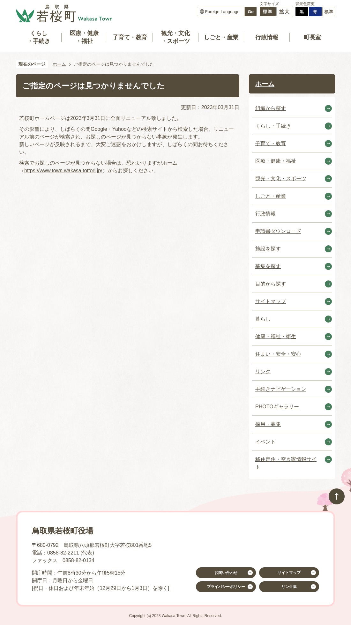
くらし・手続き (38, 37)
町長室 (312, 37)
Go (251, 11)
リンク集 (289, 586)
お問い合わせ (225, 572)
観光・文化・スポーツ (175, 37)
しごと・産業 (221, 37)
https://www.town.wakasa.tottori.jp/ (63, 170)
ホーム (59, 64)
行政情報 (266, 37)
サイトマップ (289, 572)
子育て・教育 (130, 37)
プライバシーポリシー (226, 586)
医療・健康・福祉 (84, 37)
